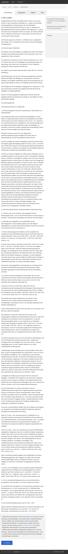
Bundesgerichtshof (28, 516)
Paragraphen (21, 12)
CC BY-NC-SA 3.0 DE (28, 525)
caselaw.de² (5, 2)
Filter (9, 7)
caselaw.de (16, 551)
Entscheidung (24, 7)
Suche (13, 2)
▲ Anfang (7, 543)
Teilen (42, 12)
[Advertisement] (56, 47)
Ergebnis (15, 7)
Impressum (20, 2)
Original (33, 12)
